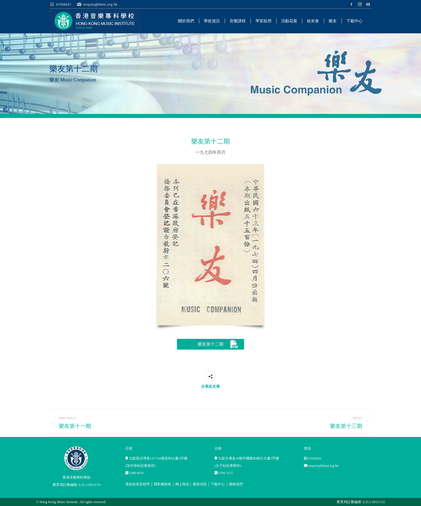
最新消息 (200, 484)
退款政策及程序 (137, 484)
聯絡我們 (236, 484)
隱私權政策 (162, 484)
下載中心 (218, 484)
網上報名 (182, 484)
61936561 (314, 458)
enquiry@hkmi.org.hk (323, 466)
